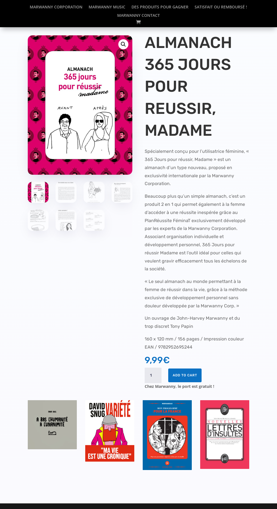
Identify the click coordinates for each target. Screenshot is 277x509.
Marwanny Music (107, 7)
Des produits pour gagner (159, 7)
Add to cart (185, 375)
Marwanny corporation (56, 7)
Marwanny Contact (138, 15)
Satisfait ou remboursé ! (221, 7)
